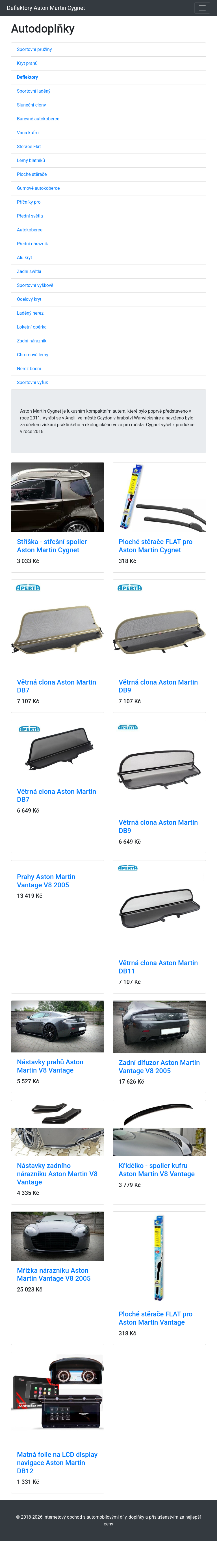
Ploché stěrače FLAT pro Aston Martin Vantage (155, 1318)
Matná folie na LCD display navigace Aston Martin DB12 (57, 1463)
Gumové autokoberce (38, 188)
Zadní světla (29, 271)
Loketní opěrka (32, 327)
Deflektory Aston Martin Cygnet (46, 8)
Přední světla (30, 216)
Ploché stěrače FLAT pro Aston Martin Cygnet (155, 546)
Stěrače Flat (29, 146)
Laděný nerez (30, 313)
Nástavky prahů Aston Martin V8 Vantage (50, 1066)
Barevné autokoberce (38, 119)
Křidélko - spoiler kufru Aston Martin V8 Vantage (157, 1170)
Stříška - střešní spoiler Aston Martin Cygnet (52, 546)
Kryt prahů (27, 63)
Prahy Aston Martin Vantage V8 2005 (46, 881)
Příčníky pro (29, 202)
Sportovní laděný (34, 91)
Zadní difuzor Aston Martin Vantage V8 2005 (159, 1067)
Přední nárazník (32, 243)
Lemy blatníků (31, 160)
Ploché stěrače (32, 174)
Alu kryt (24, 257)
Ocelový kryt (29, 299)
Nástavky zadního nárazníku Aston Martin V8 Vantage (57, 1174)
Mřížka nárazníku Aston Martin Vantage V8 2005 (54, 1275)
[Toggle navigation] (202, 8)
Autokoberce (29, 230)
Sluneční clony (31, 105)
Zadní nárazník (31, 341)
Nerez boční (29, 368)
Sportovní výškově (35, 285)
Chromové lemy (32, 354)
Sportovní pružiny (34, 49)
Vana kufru (28, 132)
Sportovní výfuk (32, 382)
